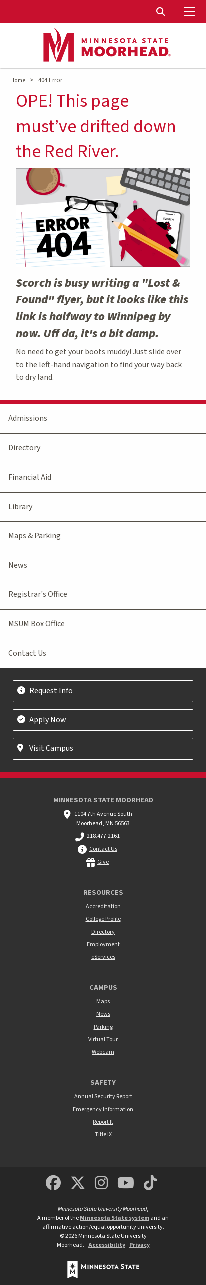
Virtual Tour (103, 1039)
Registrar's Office (37, 594)
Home (17, 80)
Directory (24, 447)
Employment (103, 944)
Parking (103, 1027)
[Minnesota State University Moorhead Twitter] (78, 1183)
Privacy (139, 1245)
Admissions (27, 418)
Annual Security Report (103, 1096)
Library (20, 506)
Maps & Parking (34, 535)
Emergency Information (103, 1109)
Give (103, 862)
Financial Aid (29, 477)
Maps (103, 1001)
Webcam (103, 1052)
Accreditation (103, 906)
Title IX (103, 1134)
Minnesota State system (114, 1218)
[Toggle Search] (161, 11)
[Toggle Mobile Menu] (191, 11)
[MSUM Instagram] (101, 1183)
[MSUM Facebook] (53, 1183)
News (17, 565)
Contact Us (27, 653)
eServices (103, 957)
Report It (103, 1122)
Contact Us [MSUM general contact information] (103, 849)
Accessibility (106, 1245)
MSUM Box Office (36, 623)
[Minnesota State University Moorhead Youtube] (126, 1183)
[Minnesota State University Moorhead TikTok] (150, 1183)
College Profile (103, 919)
